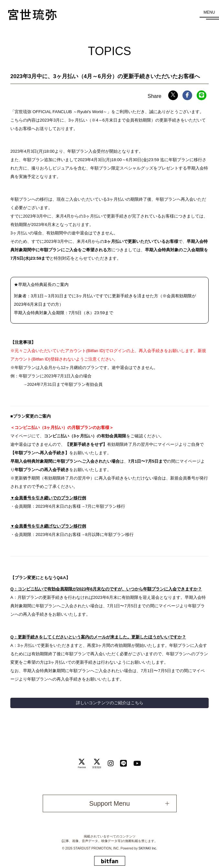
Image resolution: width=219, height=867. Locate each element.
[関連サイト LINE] (123, 763)
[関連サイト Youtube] (137, 763)
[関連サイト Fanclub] (82, 763)
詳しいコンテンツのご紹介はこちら (109, 702)
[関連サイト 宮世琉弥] (96, 763)
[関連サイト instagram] (111, 763)
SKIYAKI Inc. (147, 848)
